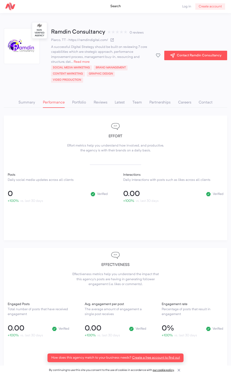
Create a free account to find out (156, 357)
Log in (186, 6)
